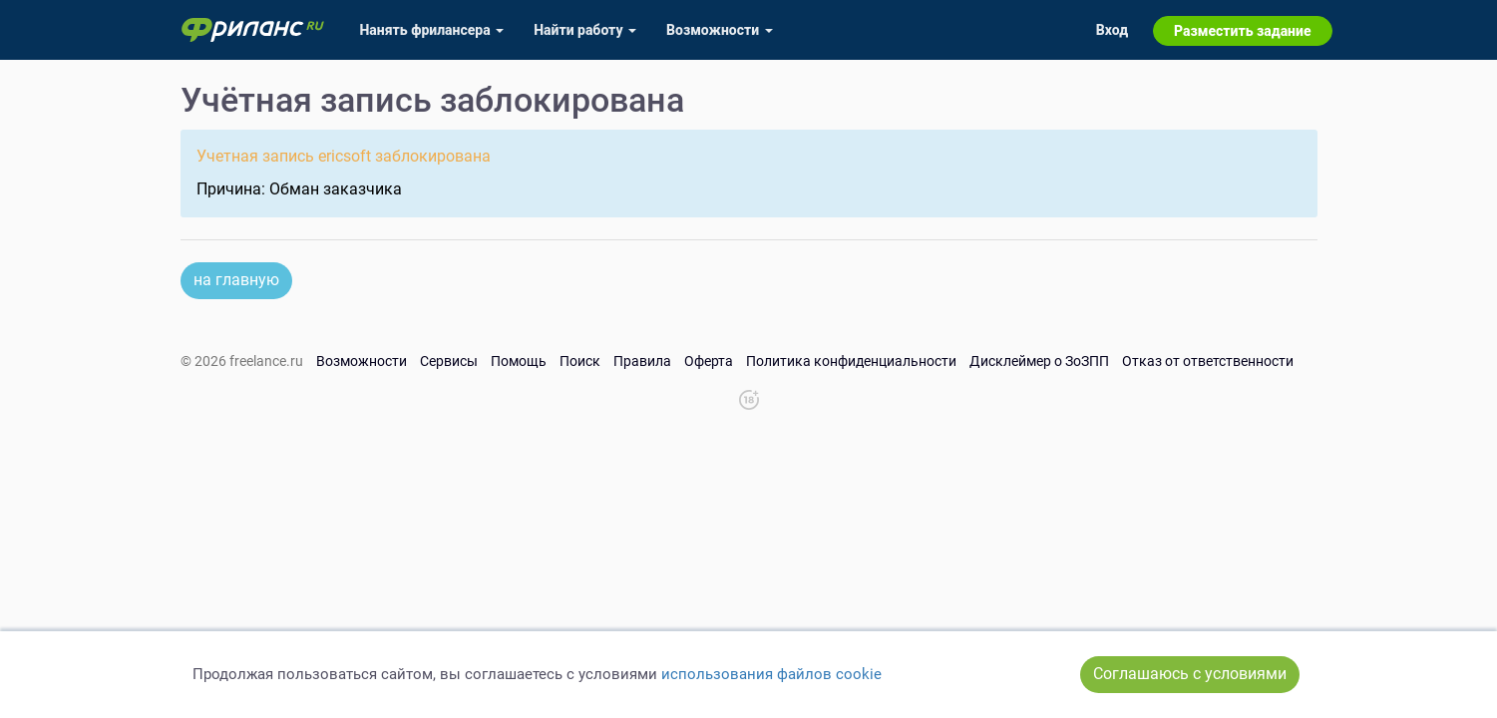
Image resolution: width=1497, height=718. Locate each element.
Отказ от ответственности (1208, 361)
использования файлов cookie (771, 674)
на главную (236, 279)
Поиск (580, 361)
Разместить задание (1242, 31)
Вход (1112, 30)
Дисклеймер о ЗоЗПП (1039, 361)
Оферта (708, 361)
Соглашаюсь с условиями (1190, 673)
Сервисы (449, 361)
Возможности (361, 361)
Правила (642, 361)
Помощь (519, 361)
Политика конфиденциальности (851, 361)
